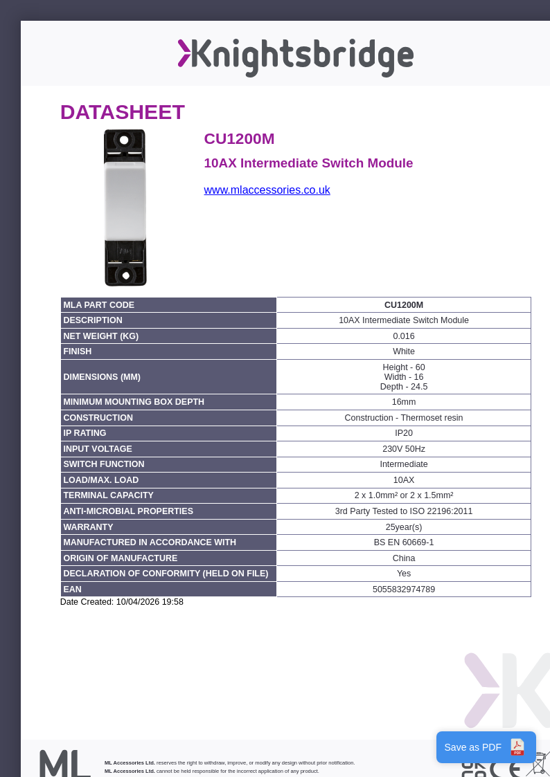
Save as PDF (486, 747)
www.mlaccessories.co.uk (267, 190)
